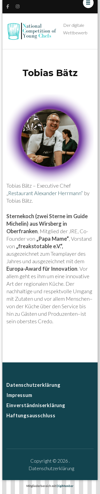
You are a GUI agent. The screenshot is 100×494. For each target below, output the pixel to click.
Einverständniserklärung (35, 405)
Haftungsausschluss (30, 415)
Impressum (19, 395)
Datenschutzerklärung (33, 385)
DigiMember (65, 486)
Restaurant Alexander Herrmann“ (45, 193)
